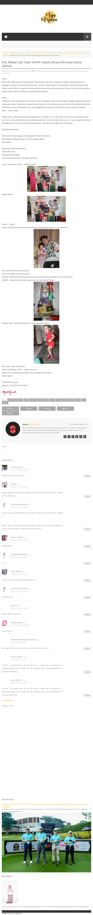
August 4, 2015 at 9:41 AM (19, 569)
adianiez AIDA (16, 618)
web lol (14, 601)
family (47, 53)
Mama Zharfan (17, 533)
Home (5, 53)
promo (79, 53)
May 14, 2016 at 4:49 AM (19, 655)
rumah (5, 55)
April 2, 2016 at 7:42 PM (18, 638)
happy (53, 53)
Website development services (23, 635)
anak (21, 53)
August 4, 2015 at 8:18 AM (19, 465)
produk (72, 53)
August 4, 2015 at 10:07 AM (20, 586)
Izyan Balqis (16, 567)
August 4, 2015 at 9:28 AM (19, 535)
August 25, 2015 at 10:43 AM (20, 620)
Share (28, 408)
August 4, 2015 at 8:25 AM (19, 482)
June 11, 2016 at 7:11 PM (19, 678)
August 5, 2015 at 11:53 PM (20, 603)
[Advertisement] (46, 773)
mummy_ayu (16, 463)
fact (40, 53)
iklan (60, 53)
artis (27, 53)
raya (86, 53)
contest (34, 53)
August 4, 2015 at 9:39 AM (19, 552)
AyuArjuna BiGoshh (19, 500)
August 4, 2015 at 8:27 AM (19, 502)
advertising (13, 53)
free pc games (16, 652)
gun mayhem (16, 675)
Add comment (8, 696)
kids (65, 53)
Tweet (10, 408)
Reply (87, 471)
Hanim (13, 480)
